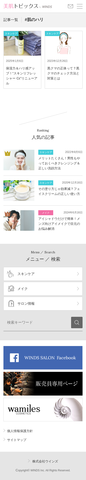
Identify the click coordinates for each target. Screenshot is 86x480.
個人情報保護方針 (20, 431)
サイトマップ (16, 440)
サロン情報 (26, 303)
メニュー (80, 6)
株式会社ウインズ (45, 461)
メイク (22, 289)
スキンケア (26, 274)
